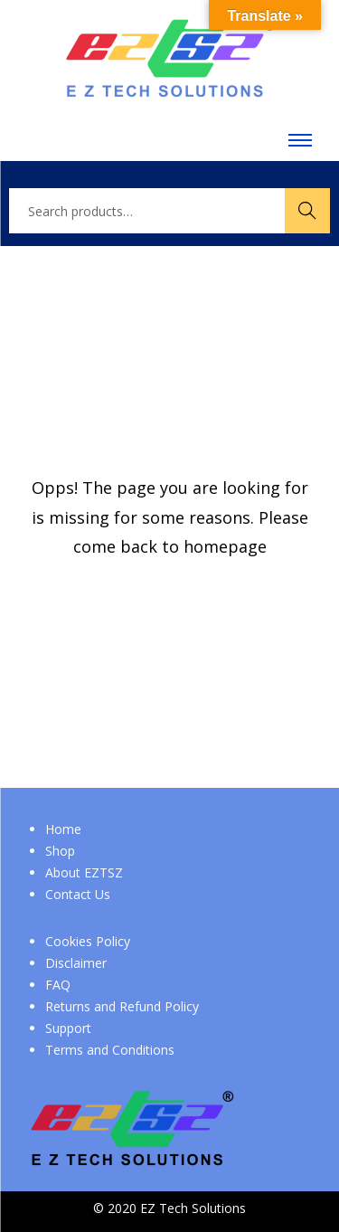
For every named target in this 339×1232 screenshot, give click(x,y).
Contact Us (77, 894)
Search (307, 210)
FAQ (58, 984)
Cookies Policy (87, 941)
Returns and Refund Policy (122, 1006)
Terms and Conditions (109, 1049)
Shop (60, 850)
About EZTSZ (84, 872)
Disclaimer (76, 962)
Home (63, 829)
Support (68, 1028)
